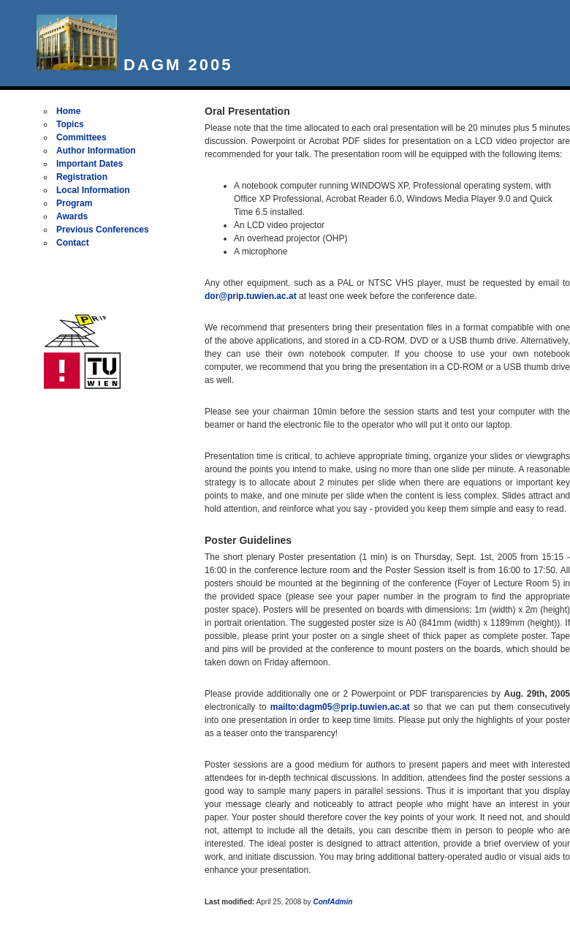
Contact (72, 243)
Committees (81, 137)
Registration (81, 177)
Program (74, 203)
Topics (70, 124)
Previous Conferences (102, 229)
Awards (72, 216)
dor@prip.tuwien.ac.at (251, 296)
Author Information (96, 150)
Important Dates (89, 164)
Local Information (93, 190)
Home (68, 111)
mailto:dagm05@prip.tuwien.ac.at (340, 707)
